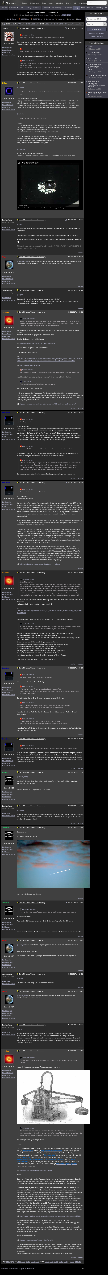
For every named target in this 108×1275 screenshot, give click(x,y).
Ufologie (76, 8)
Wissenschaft (13, 8)
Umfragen (90, 8)
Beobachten (50, 19)
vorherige (9, 24)
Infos (79, 19)
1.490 (19, 24)
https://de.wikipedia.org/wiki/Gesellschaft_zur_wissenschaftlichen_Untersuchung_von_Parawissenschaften (49, 612)
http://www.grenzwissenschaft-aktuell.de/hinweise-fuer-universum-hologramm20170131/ (50, 1216)
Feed (64, 15)
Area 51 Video (96, 60)
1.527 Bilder (25, 19)
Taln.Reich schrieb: (27, 319)
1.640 (61, 24)
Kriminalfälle (37, 8)
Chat (68, 3)
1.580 (28, 24)
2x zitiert (73, 408)
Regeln (22, 1269)
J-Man (4, 83)
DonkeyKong (7, 220)
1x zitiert (73, 79)
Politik (22, 8)
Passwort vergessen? (96, 33)
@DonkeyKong (22, 261)
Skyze (4, 257)
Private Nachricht (7, 50)
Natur (83, 8)
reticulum (5, 312)
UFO (37, 15)
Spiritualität (46, 8)
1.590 (42, 24)
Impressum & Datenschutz (9, 1269)
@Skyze (20, 295)
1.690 (66, 24)
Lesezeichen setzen (8, 55)
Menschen (4, 8)
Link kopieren (6, 52)
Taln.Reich (6, 413)
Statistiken (59, 3)
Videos (51, 3)
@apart (19, 224)
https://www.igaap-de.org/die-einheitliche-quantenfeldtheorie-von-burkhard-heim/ (48, 404)
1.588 (33, 24)
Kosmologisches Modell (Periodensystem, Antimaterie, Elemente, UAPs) (96, 68)
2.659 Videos (37, 19)
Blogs (44, 3)
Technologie (68, 8)
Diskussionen (34, 3)
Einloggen (97, 29)
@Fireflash (21, 149)
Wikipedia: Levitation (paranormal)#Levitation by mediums (40, 564)
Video (51, 15)
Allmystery (11, 3)
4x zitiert (73, 1258)
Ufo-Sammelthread (96, 54)
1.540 (23, 24)
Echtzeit (24, 3)
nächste (78, 24)
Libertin (5, 28)
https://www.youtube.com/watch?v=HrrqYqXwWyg (37, 1240)
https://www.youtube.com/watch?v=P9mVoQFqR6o (37, 343)
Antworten (61, 19)
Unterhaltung (99, 8)
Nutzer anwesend (96, 14)
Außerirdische (44, 15)
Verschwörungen (57, 8)
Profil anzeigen (7, 48)
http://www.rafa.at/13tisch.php (30, 365)
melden (80, 79)
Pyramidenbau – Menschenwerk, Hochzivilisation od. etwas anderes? (96, 85)
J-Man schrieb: (26, 381)
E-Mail (68, 15)
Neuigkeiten (83, 3)
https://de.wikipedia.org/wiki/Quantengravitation (36, 1170)
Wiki (75, 3)
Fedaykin (5, 772)
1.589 (37, 24)
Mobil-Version (29, 1269)
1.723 (72, 24)
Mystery (28, 8)
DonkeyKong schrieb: (28, 909)
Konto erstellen (97, 37)
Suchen (71, 19)
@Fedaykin (21, 87)
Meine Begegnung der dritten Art (96, 95)
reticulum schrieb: (27, 35)
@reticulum (21, 114)
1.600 (56, 24)
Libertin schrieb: (26, 370)
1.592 (52, 24)
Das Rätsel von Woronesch (96, 77)
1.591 (47, 24)
